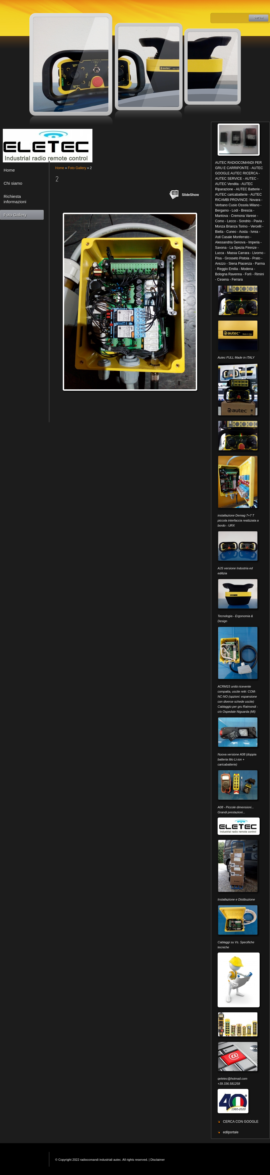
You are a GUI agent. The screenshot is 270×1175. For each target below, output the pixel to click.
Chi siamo (13, 183)
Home (9, 170)
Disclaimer (157, 1159)
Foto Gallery (15, 214)
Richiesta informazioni (15, 199)
